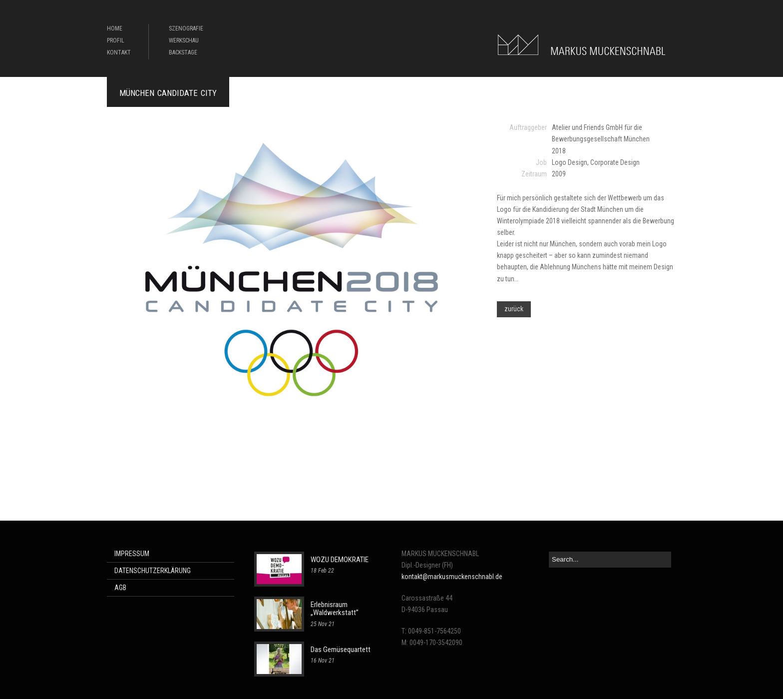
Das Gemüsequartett (341, 649)
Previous (114, 302)
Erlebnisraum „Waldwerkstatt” (335, 609)
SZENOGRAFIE (186, 28)
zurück (513, 309)
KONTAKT (119, 52)
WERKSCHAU (184, 40)
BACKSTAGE (183, 52)
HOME (114, 28)
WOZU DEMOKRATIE (340, 559)
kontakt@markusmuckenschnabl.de (451, 577)
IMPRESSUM (131, 554)
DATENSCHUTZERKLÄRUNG (152, 571)
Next (469, 302)
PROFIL (115, 40)
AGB (120, 588)
